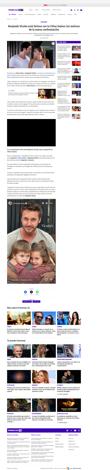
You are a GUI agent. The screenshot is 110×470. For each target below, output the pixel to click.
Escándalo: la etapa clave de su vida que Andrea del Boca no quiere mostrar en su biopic (42, 449)
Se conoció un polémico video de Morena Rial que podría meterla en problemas (42, 456)
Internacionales (46, 10)
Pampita (39, 14)
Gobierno (20, 14)
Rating (30, 10)
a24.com (63, 5)
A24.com (71, 437)
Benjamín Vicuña (61, 14)
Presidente (69, 14)
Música (37, 10)
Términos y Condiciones (12, 467)
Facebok (25, 293)
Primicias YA (9, 19)
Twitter (31, 293)
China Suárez (36, 301)
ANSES (75, 14)
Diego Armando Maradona (30, 14)
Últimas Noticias (57, 10)
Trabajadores (53, 14)
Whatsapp (37, 293)
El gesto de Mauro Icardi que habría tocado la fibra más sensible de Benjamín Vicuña (42, 452)
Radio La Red (72, 443)
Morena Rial (45, 14)
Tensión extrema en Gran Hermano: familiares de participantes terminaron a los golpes (18, 438)
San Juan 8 (71, 448)
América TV (71, 440)
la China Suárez (21, 158)
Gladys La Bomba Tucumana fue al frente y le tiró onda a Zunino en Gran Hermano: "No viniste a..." (18, 460)
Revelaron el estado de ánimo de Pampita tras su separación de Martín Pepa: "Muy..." (18, 457)
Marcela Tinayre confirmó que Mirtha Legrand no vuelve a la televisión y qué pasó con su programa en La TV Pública (18, 446)
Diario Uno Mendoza (74, 446)
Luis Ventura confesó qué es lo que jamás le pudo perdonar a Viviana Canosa (18, 453)
